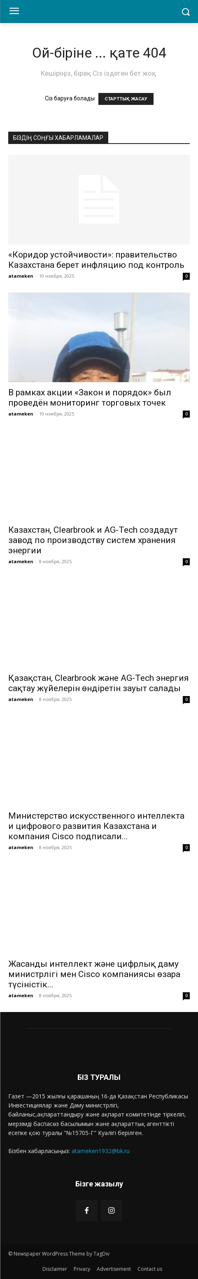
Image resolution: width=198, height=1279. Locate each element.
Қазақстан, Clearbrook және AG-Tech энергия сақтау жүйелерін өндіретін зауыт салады (98, 683)
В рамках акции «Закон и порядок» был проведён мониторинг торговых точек (89, 398)
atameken (20, 276)
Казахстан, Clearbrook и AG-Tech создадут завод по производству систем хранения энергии (93, 540)
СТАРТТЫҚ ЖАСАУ (126, 99)
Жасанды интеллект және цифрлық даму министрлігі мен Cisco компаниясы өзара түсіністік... (94, 974)
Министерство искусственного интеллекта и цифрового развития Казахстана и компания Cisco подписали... (96, 826)
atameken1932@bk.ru (101, 1151)
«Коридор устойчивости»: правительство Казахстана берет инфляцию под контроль (96, 260)
